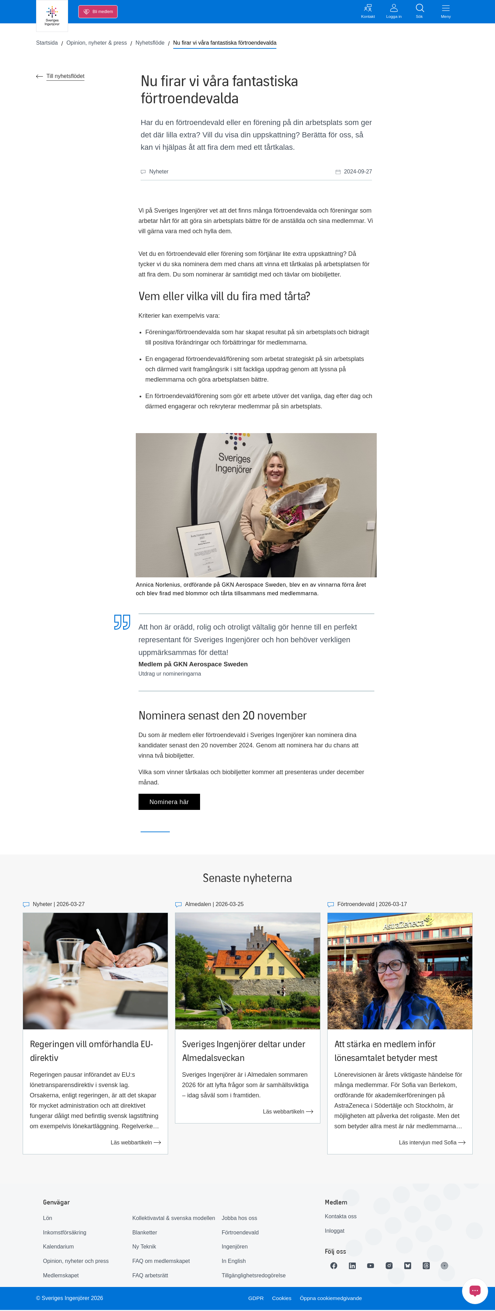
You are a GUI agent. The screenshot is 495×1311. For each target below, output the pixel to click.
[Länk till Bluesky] (411, 1267)
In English (234, 1262)
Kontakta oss (341, 1217)
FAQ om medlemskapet (161, 1262)
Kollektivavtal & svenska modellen (173, 1219)
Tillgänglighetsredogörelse (254, 1276)
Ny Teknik (144, 1248)
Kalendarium (58, 1248)
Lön (47, 1219)
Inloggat (334, 1231)
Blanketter (144, 1233)
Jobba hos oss (239, 1219)
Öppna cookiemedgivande (332, 1299)
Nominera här (169, 802)
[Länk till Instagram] (392, 1267)
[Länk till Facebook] (334, 1267)
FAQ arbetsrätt (150, 1276)
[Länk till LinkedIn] (354, 1267)
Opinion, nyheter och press (76, 1262)
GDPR (255, 1299)
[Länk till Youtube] (373, 1267)
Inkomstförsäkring (64, 1233)
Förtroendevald (240, 1233)
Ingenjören (235, 1248)
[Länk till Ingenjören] (450, 1267)
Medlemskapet (61, 1276)
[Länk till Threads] (431, 1267)
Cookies (282, 1299)
